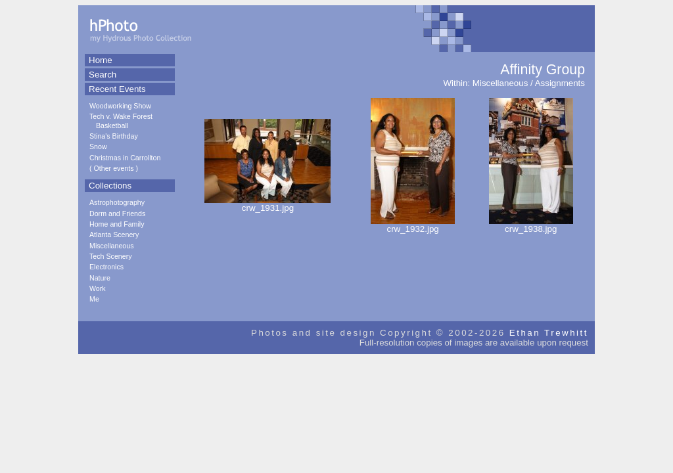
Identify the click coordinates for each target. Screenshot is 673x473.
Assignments (560, 83)
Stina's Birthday (113, 136)
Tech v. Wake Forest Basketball (120, 120)
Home (100, 60)
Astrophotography (117, 202)
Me (94, 299)
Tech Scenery (110, 256)
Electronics (106, 267)
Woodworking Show (120, 106)
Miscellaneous (111, 246)
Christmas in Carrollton (124, 158)
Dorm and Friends (117, 213)
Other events (114, 168)
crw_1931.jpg (267, 204)
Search (102, 74)
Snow (98, 146)
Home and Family (117, 224)
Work (97, 288)
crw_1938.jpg (531, 225)
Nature (99, 278)
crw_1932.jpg (413, 225)
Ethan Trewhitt (548, 333)
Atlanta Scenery (114, 234)
